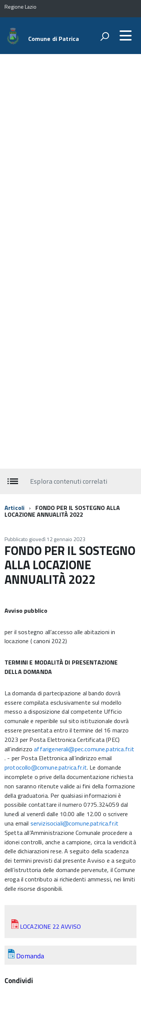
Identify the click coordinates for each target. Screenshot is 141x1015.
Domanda (30, 956)
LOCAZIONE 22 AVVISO (50, 926)
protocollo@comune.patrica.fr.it (46, 767)
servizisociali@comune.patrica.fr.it (74, 823)
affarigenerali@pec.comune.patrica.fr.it (84, 748)
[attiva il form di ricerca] (104, 36)
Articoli (14, 507)
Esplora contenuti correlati (68, 481)
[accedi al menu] (126, 36)
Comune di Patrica (53, 39)
